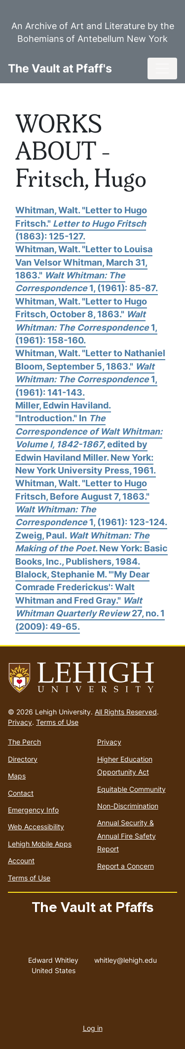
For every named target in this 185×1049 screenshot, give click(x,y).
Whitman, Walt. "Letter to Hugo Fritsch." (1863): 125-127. (81, 223)
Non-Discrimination (127, 806)
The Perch (24, 741)
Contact (21, 793)
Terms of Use (57, 722)
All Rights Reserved (126, 711)
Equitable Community (131, 789)
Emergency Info (33, 809)
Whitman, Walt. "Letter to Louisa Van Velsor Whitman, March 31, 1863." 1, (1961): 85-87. (86, 268)
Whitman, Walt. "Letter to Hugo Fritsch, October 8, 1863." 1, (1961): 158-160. (86, 320)
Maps (17, 775)
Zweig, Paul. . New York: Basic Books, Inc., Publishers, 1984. (91, 548)
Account (21, 860)
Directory (22, 759)
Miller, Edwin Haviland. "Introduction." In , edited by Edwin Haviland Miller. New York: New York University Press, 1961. (88, 437)
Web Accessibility (36, 826)
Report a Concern (125, 866)
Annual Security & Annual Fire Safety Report (126, 835)
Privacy (20, 722)
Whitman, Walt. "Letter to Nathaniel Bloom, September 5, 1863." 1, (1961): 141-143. (90, 372)
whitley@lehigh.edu (125, 958)
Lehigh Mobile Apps (40, 843)
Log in (93, 1028)
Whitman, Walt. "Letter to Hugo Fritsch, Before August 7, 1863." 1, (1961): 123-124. (91, 502)
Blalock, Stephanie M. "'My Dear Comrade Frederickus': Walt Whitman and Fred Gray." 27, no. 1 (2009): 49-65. (90, 600)
